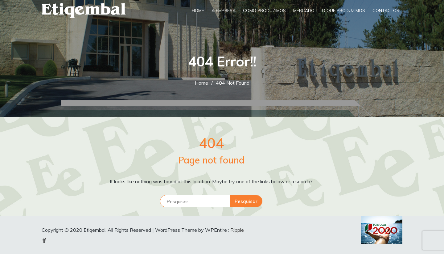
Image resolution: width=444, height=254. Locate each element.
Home (198, 10)
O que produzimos (343, 10)
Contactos (385, 10)
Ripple (237, 230)
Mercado (303, 10)
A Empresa (224, 10)
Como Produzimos (264, 10)
